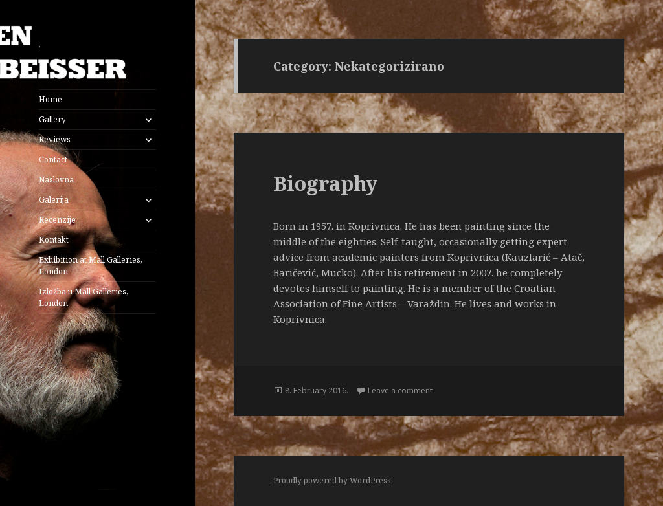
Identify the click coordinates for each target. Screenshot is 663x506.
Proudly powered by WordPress (332, 480)
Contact (53, 159)
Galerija (54, 199)
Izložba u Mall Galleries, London (83, 297)
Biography (325, 183)
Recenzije (57, 219)
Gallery (52, 119)
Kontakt (54, 239)
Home (50, 99)
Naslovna (56, 179)
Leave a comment (400, 390)
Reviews (55, 139)
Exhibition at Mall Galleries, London (90, 265)
